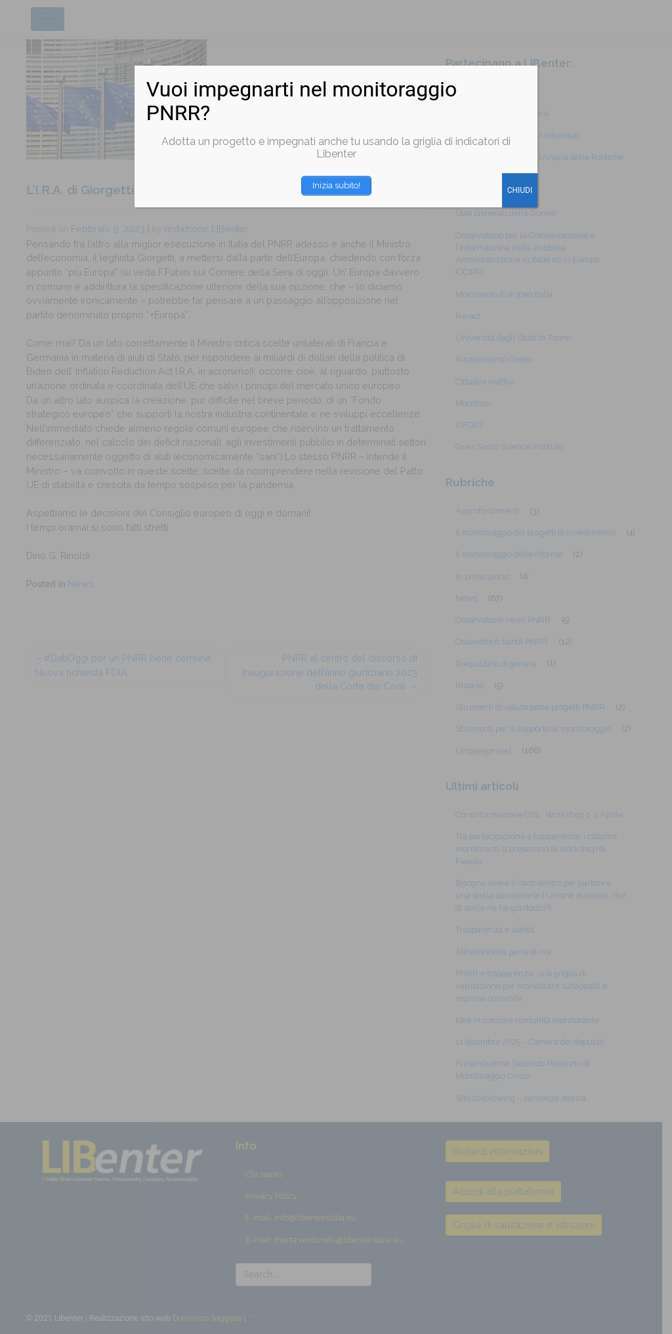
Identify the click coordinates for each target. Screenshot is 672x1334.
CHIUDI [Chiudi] (520, 190)
